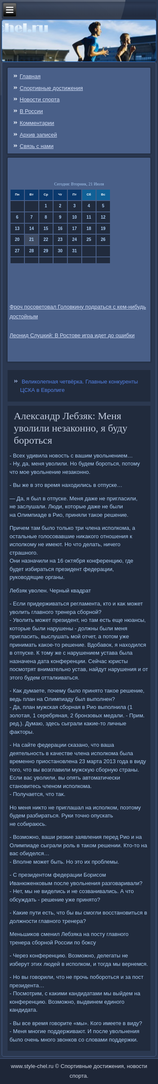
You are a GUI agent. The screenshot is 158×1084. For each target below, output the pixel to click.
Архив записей (38, 135)
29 (45, 251)
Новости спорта (40, 99)
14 (31, 228)
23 (60, 239)
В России (31, 111)
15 (45, 228)
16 (60, 228)
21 (31, 239)
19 (103, 228)
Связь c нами (37, 146)
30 (60, 251)
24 (74, 239)
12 (103, 217)
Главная (30, 76)
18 (88, 228)
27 (17, 251)
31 (74, 251)
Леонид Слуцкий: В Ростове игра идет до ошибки (72, 335)
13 (17, 228)
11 (88, 217)
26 (103, 239)
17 (74, 228)
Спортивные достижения (51, 88)
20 (17, 239)
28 (31, 251)
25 (88, 239)
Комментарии (37, 123)
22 (45, 239)
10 (74, 217)
